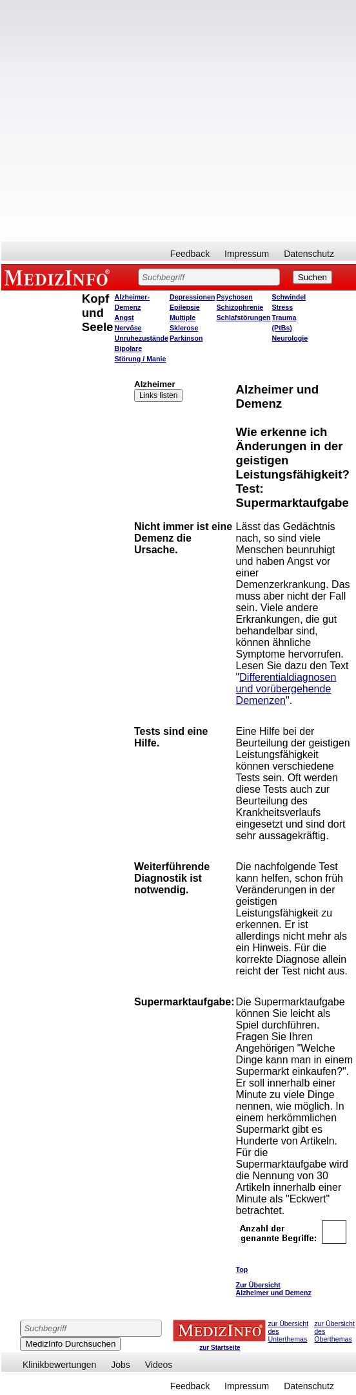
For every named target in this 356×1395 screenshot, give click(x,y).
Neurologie (290, 338)
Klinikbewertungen (59, 1365)
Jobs (120, 1365)
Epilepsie (185, 307)
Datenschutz (309, 254)
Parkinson (186, 338)
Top (242, 1269)
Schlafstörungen (243, 317)
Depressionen (192, 297)
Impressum (246, 254)
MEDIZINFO (59, 277)
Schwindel (289, 297)
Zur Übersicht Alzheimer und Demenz (274, 1288)
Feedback (190, 254)
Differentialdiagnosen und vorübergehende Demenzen (286, 689)
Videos (159, 1365)
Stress (282, 307)
